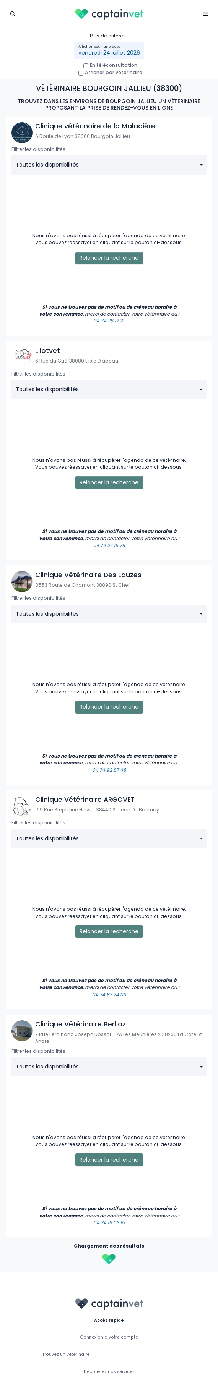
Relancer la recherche (109, 258)
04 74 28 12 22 (109, 320)
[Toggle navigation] (12, 13)
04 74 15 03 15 (109, 1222)
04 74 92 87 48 (109, 770)
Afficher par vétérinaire (113, 72)
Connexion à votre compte (109, 1337)
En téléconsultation (113, 65)
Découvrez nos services (109, 1371)
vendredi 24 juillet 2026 (109, 53)
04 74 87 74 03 (109, 994)
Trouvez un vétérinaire (65, 1354)
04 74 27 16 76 (109, 545)
